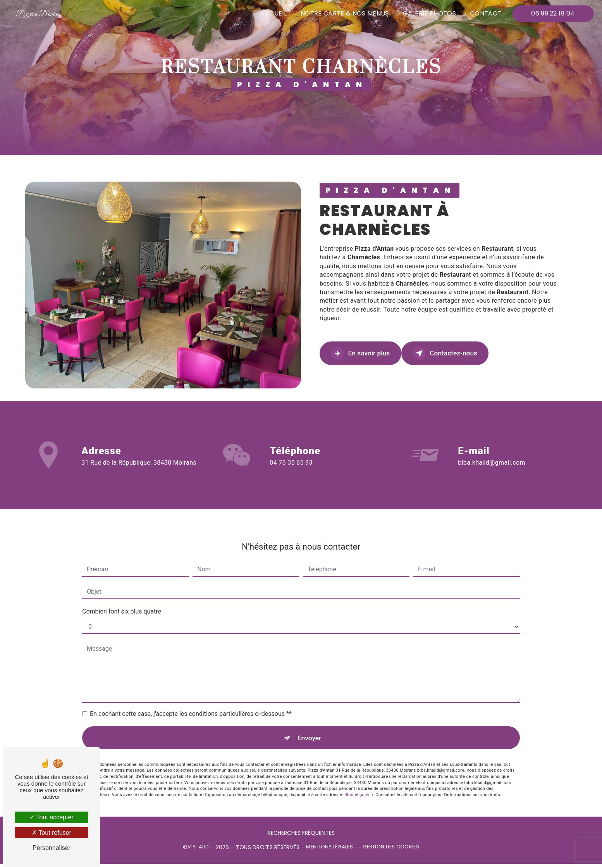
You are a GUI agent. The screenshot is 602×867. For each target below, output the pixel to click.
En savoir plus (367, 353)
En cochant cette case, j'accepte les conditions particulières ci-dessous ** (191, 704)
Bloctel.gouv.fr (358, 788)
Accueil (271, 13)
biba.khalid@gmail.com (491, 452)
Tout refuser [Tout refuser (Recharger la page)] (51, 832)
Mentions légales (329, 850)
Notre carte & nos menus (343, 13)
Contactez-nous (465, 353)
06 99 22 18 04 (551, 13)
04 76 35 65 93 (291, 472)
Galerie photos (427, 13)
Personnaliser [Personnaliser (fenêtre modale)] (52, 848)
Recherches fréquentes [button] (301, 836)
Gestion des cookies (391, 850)
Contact (483, 13)
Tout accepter (51, 817)
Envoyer (310, 729)
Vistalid (198, 850)
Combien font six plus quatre (121, 601)
